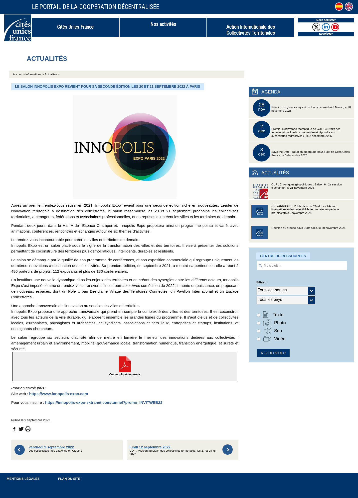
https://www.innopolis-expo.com (58, 394)
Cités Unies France (75, 27)
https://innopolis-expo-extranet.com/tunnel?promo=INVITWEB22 (104, 402)
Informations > (34, 74)
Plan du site (69, 479)
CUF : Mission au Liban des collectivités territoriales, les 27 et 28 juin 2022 (173, 450)
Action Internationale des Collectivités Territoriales (250, 30)
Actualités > (52, 74)
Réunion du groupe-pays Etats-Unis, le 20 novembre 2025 (298, 234)
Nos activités (163, 24)
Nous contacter (326, 20)
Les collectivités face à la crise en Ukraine (55, 448)
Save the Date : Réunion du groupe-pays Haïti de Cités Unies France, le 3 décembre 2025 (301, 153)
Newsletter (326, 34)
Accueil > (19, 74)
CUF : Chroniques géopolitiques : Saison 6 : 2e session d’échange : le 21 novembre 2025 (296, 191)
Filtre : (261, 282)
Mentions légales (23, 479)
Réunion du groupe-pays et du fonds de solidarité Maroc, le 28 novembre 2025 (302, 108)
